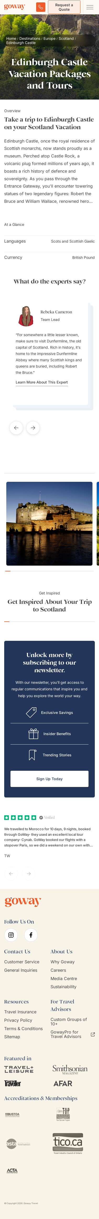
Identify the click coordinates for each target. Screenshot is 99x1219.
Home (11, 38)
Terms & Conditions (23, 1028)
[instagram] (11, 935)
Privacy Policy (18, 1020)
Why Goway (63, 962)
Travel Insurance (20, 1012)
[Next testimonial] (33, 428)
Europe (49, 38)
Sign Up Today (49, 779)
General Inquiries (20, 970)
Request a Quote (64, 7)
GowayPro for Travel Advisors (73, 1034)
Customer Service (21, 962)
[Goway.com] (15, 7)
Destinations (29, 38)
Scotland (66, 38)
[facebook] (31, 935)
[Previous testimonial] (16, 428)
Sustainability (63, 987)
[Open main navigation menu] (89, 7)
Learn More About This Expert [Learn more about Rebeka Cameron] (42, 382)
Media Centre (64, 978)
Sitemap (12, 1037)
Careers (58, 970)
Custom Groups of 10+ (69, 1021)
